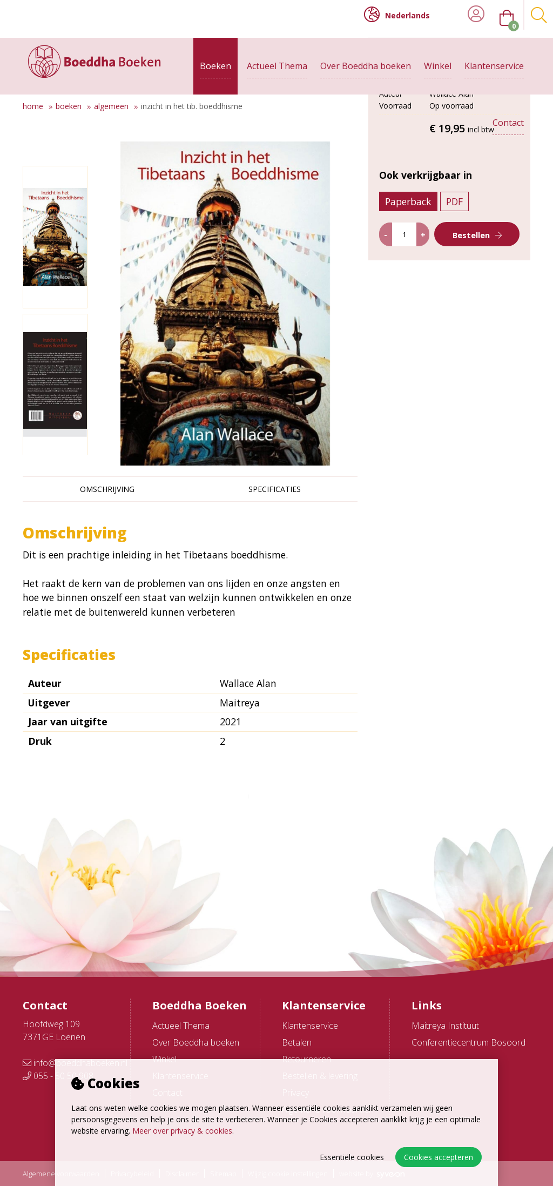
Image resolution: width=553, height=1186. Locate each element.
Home (33, 106)
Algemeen (111, 106)
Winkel (437, 58)
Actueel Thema (277, 58)
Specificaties (274, 489)
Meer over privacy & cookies (182, 1131)
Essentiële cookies (352, 1157)
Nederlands (397, 14)
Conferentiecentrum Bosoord (468, 1042)
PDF (462, 314)
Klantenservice (494, 58)
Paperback (416, 314)
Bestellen (472, 348)
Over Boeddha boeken (365, 58)
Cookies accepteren (438, 1157)
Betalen (297, 1042)
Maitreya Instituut (445, 1026)
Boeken (215, 58)
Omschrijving (107, 489)
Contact (508, 114)
